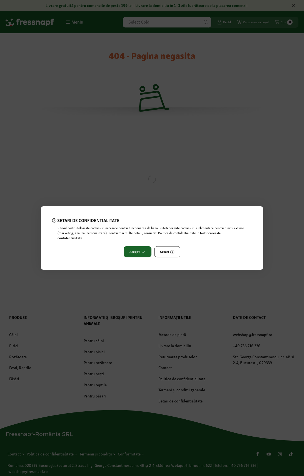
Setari (167, 252)
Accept (137, 252)
